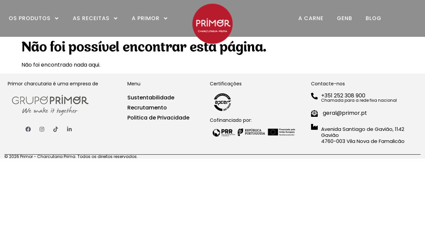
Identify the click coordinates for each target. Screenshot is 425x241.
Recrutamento (147, 107)
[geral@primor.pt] (314, 113)
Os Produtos (34, 18)
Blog (373, 18)
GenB (344, 18)
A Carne (310, 18)
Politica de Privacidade (158, 118)
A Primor (150, 18)
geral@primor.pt (345, 113)
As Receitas (95, 18)
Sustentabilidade (150, 97)
